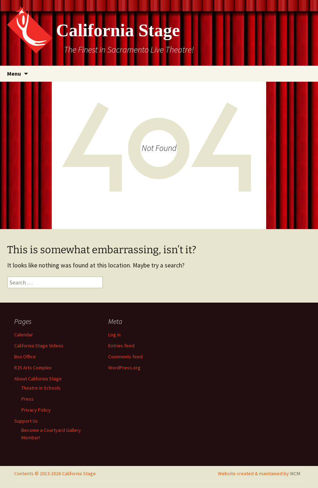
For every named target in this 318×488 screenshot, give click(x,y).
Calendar (23, 334)
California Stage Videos (39, 345)
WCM (295, 473)
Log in (114, 334)
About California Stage (38, 378)
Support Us (26, 421)
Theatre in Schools (41, 388)
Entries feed (121, 345)
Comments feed (125, 356)
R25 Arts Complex (32, 367)
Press (27, 399)
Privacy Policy (36, 410)
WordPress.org (124, 367)
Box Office (25, 356)
